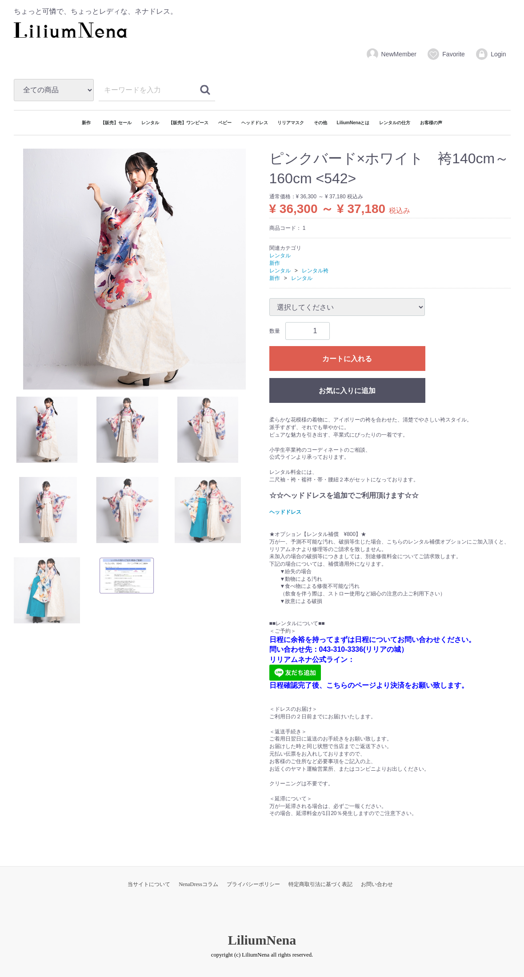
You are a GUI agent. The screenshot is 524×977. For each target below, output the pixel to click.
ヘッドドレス (254, 122)
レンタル (150, 122)
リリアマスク (290, 122)
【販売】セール (116, 122)
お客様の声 (431, 122)
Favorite (446, 54)
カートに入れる (347, 358)
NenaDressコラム (198, 884)
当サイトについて (149, 884)
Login (490, 54)
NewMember (391, 54)
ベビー (225, 122)
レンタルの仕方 (394, 122)
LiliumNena (262, 939)
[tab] (47, 430)
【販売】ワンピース (188, 122)
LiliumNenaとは (353, 122)
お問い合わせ (377, 884)
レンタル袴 (315, 270)
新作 (86, 122)
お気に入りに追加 (347, 390)
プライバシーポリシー (253, 884)
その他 (320, 122)
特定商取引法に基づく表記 (320, 884)
